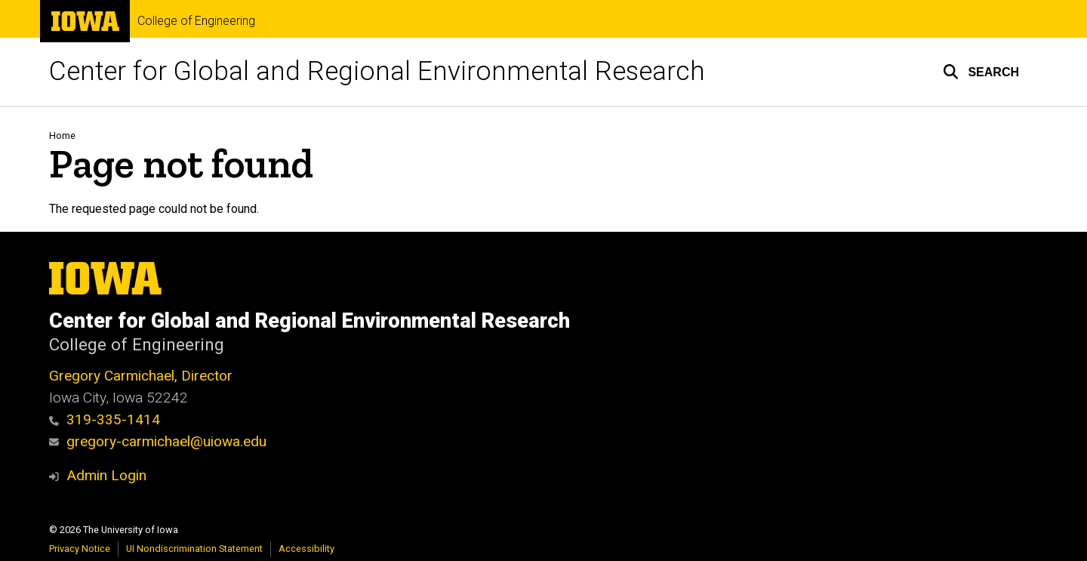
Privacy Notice (79, 548)
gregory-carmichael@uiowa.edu (157, 441)
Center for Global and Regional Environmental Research (377, 71)
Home (62, 135)
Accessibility (306, 548)
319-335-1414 (104, 419)
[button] (981, 72)
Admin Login (106, 475)
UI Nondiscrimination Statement (194, 548)
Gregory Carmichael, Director (140, 375)
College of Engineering (196, 21)
